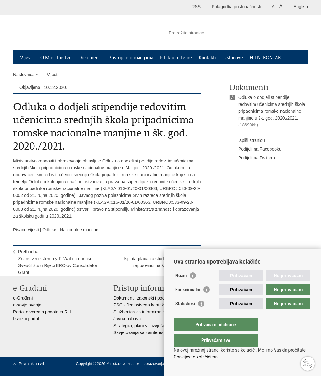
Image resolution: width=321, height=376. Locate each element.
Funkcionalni (187, 302)
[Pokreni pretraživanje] (300, 33)
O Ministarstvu (55, 57)
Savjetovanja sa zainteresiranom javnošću (154, 332)
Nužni (181, 288)
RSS (196, 6)
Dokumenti (90, 57)
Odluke (49, 229)
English (300, 6)
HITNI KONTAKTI (267, 57)
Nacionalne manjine (79, 229)
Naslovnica (23, 74)
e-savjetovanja (27, 304)
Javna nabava (127, 318)
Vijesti (27, 57)
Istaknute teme (176, 57)
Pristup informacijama (130, 57)
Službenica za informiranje (139, 311)
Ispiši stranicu (247, 140)
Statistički (185, 316)
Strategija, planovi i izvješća (140, 325)
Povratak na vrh (32, 364)
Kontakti (207, 57)
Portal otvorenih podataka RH (42, 311)
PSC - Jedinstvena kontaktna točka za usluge (157, 304)
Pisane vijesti (26, 229)
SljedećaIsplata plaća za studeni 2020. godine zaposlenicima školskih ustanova (160, 258)
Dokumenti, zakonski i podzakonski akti (151, 298)
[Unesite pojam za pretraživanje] (229, 33)
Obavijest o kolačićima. (196, 356)
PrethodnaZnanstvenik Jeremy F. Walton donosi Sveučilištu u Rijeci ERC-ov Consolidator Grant (57, 262)
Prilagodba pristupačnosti (236, 6)
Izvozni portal (26, 318)
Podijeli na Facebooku (255, 149)
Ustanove (233, 57)
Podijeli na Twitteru (252, 158)
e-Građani (23, 298)
